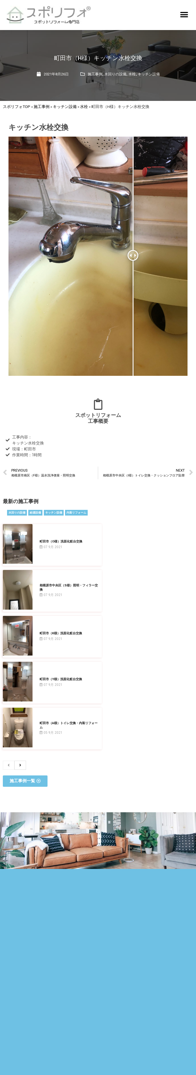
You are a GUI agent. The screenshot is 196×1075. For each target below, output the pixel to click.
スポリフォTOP (16, 106)
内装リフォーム (76, 512)
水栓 (132, 74)
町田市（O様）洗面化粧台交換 (61, 541)
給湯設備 (35, 512)
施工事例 (95, 74)
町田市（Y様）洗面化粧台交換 (61, 679)
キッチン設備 (149, 74)
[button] (184, 15)
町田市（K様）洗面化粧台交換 (61, 633)
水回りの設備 (115, 74)
